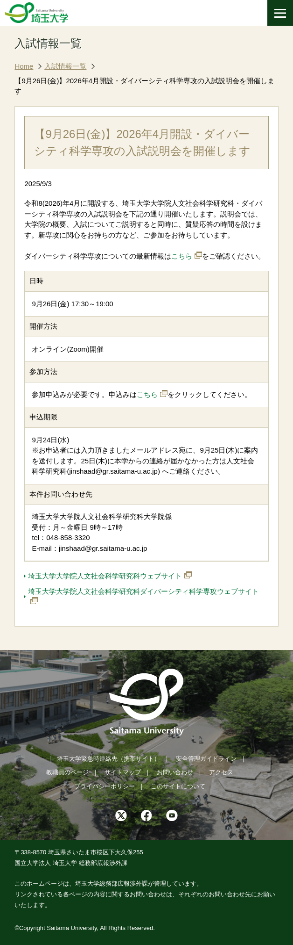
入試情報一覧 (65, 66)
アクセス (221, 772)
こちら (181, 256)
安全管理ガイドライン (206, 758)
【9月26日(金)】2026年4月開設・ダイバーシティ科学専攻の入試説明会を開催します (144, 86)
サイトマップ (123, 772)
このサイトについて (178, 786)
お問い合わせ (175, 772)
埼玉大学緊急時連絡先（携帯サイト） (108, 758)
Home (23, 66)
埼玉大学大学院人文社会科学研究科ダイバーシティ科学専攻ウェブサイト (143, 591)
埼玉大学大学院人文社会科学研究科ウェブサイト (105, 576)
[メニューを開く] (280, 13)
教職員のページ (67, 772)
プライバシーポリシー (104, 786)
